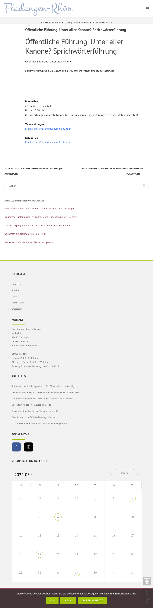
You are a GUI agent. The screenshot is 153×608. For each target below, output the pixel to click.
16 (113, 535)
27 (58, 573)
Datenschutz (18, 302)
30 (113, 573)
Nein (68, 600)
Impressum (17, 308)
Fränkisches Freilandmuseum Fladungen (48, 128)
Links (14, 296)
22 (95, 554)
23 (113, 554)
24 (132, 554)
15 (95, 535)
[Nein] (148, 598)
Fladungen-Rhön (38, 8)
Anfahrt (15, 290)
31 (132, 573)
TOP (147, 581)
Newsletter (17, 284)
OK (52, 600)
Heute (124, 473)
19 (39, 554)
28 (76, 573)
